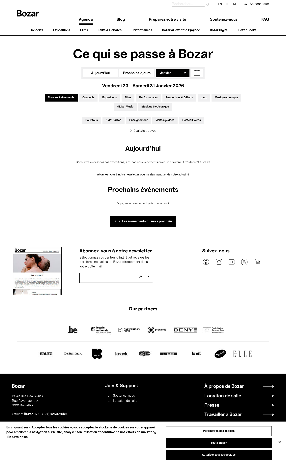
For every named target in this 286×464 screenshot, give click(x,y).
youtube (232, 262)
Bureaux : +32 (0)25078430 (46, 414)
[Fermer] (279, 442)
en (220, 4)
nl (235, 4)
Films (84, 30)
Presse (211, 405)
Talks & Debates (110, 30)
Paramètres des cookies (219, 431)
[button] (197, 73)
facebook (206, 262)
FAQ (265, 19)
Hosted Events (191, 120)
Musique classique (226, 97)
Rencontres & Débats (179, 97)
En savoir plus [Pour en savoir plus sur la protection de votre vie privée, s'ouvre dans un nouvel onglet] (17, 437)
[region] (143, 442)
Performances (141, 30)
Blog (121, 19)
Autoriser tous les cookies (219, 455)
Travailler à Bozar (223, 415)
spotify (244, 262)
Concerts (36, 30)
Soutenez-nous (224, 19)
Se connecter (259, 4)
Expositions (61, 30)
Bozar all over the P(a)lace (181, 30)
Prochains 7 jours (137, 73)
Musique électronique (155, 107)
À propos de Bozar (224, 386)
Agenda (86, 19)
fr (227, 4)
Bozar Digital (219, 30)
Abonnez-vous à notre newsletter (118, 174)
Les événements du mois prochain (147, 221)
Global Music (125, 107)
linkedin (257, 262)
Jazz (204, 97)
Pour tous (91, 120)
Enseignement (138, 120)
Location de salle (125, 401)
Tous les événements (61, 97)
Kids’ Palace (113, 120)
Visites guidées (165, 120)
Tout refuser (219, 443)
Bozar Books (247, 30)
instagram (219, 262)
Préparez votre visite (167, 19)
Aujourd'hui (100, 73)
